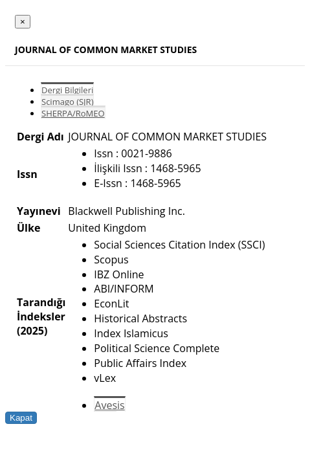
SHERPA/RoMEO (73, 113)
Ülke (28, 228)
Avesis (109, 405)
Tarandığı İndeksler (41, 309)
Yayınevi (39, 211)
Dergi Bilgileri (67, 90)
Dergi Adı (40, 136)
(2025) (32, 331)
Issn (27, 174)
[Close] (22, 21)
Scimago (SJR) (67, 101)
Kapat (21, 418)
